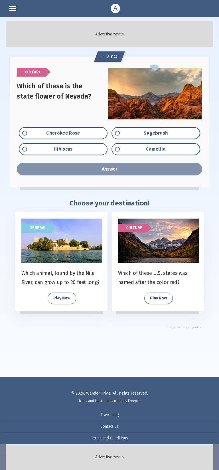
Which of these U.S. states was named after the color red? (153, 277)
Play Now (61, 298)
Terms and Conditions (109, 438)
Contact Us (109, 426)
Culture (134, 227)
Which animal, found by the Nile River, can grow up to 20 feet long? (60, 277)
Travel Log (110, 414)
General (37, 227)
